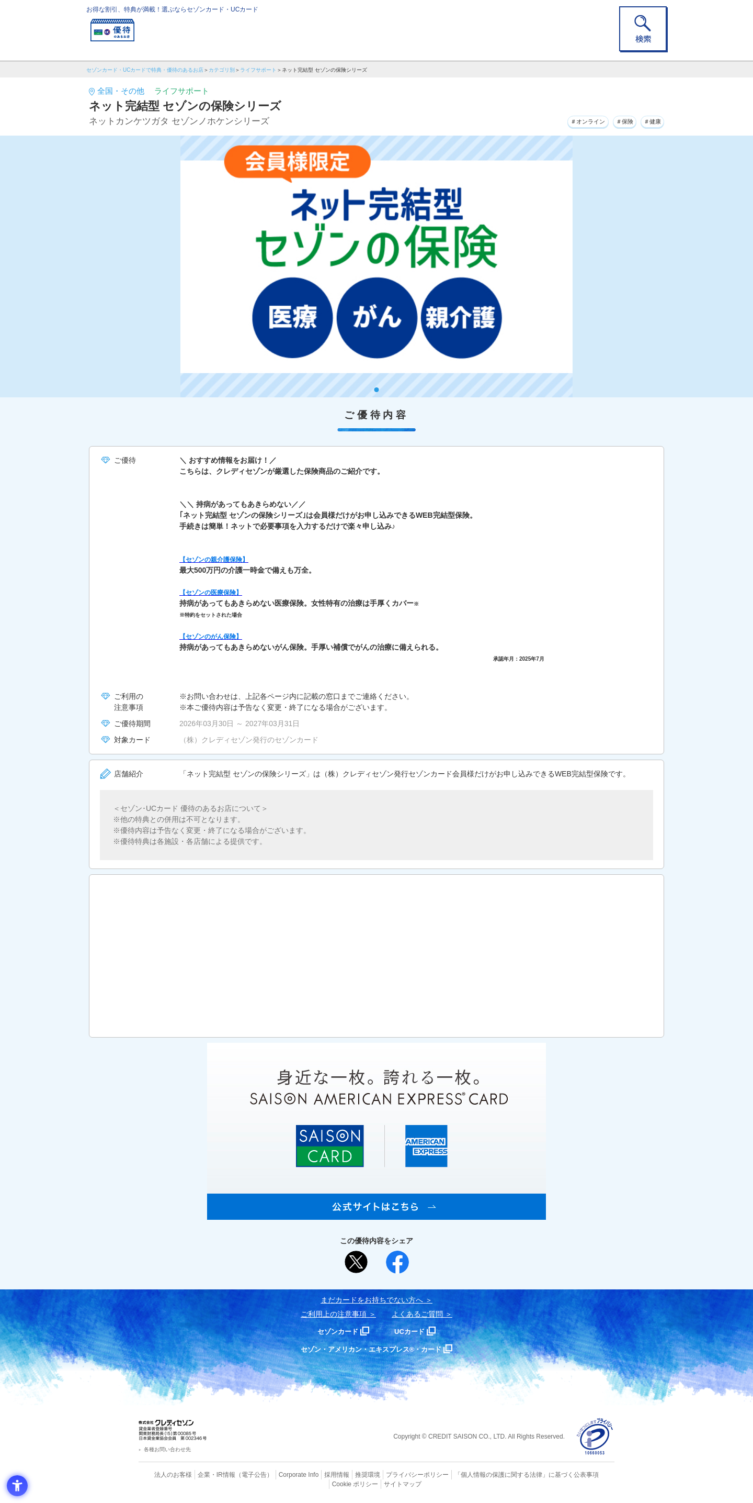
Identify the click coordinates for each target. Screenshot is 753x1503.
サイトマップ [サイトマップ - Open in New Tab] (377, 1482)
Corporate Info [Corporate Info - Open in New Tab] (280, 1474)
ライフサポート (258, 70)
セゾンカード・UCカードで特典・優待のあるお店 (144, 70)
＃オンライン (566, 120)
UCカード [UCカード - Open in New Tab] (413, 1331)
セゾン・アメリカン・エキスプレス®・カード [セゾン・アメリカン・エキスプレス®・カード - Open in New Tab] (371, 1348)
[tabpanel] (376, 266)
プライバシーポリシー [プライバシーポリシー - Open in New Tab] (391, 1474)
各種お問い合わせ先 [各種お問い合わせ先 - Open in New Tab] (167, 1449)
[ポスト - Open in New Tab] (356, 1262)
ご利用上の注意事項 (334, 1314)
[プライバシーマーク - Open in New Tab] (594, 1436)
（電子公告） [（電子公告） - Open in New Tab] (239, 1474)
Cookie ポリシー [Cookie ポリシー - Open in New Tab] (585, 1474)
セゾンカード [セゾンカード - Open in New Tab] (334, 1331)
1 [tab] (376, 389)
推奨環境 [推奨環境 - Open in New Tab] (345, 1474)
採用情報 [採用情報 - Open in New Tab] (316, 1474)
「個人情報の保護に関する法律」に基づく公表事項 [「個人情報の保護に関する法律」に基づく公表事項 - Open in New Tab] (492, 1474)
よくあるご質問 (417, 1314)
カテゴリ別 (222, 70)
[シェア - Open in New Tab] (397, 1262)
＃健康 (648, 120)
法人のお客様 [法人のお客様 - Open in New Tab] (164, 1474)
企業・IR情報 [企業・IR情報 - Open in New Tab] (204, 1474)
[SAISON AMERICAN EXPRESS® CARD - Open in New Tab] (376, 1214)
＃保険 (613, 120)
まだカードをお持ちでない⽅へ (372, 1300)
